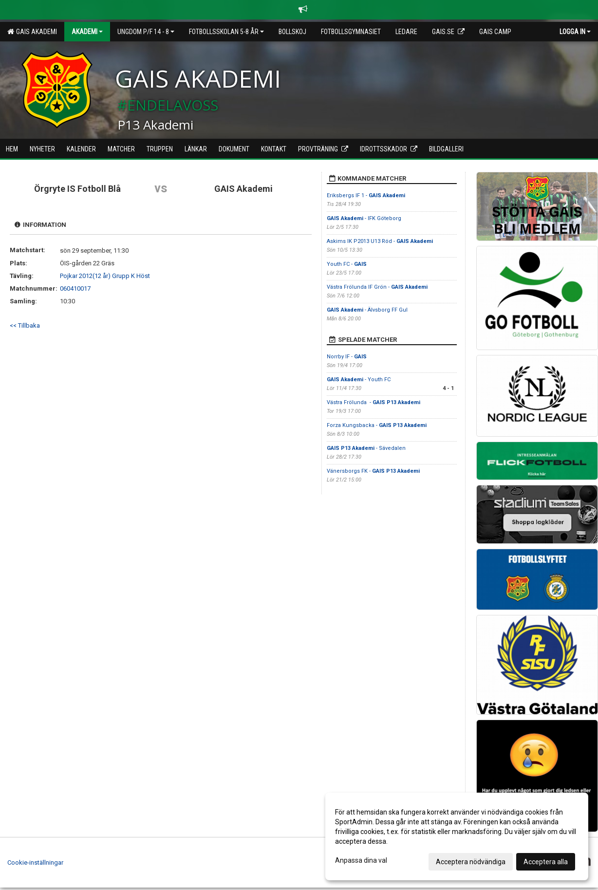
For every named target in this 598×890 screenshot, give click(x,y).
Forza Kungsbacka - (377, 425)
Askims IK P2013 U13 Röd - (380, 241)
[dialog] (456, 836)
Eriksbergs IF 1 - (366, 195)
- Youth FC (359, 379)
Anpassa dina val (361, 860)
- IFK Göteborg (364, 218)
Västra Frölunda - (373, 402)
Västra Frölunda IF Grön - (377, 287)
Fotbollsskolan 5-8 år (226, 32)
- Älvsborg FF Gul (367, 310)
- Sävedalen (366, 448)
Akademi (87, 32)
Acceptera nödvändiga (470, 862)
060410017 (75, 288)
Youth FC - (347, 264)
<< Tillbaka (25, 325)
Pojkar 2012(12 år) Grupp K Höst (105, 275)
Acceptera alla (545, 862)
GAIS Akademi (32, 32)
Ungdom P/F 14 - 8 (145, 32)
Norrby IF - (347, 356)
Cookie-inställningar (35, 862)
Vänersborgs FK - (373, 471)
